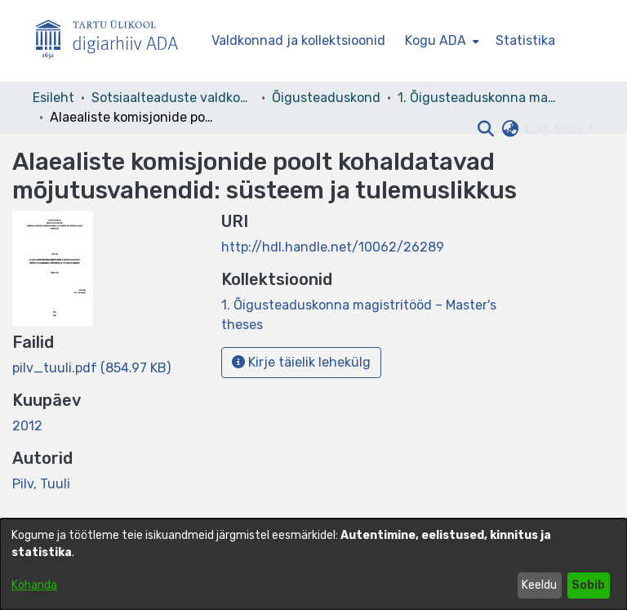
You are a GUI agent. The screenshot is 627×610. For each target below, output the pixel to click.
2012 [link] (27, 426)
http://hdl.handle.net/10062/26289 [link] (332, 247)
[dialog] (313, 564)
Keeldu (539, 585)
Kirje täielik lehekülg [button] (301, 362)
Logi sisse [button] (556, 128)
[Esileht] (113, 41)
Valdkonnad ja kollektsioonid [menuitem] (298, 40)
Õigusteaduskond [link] (326, 97)
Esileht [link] (53, 97)
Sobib (588, 585)
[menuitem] (440, 41)
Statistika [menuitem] (525, 40)
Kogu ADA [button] (435, 40)
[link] (91, 368)
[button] (485, 129)
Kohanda (34, 585)
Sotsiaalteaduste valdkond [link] (173, 97)
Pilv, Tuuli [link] (41, 484)
